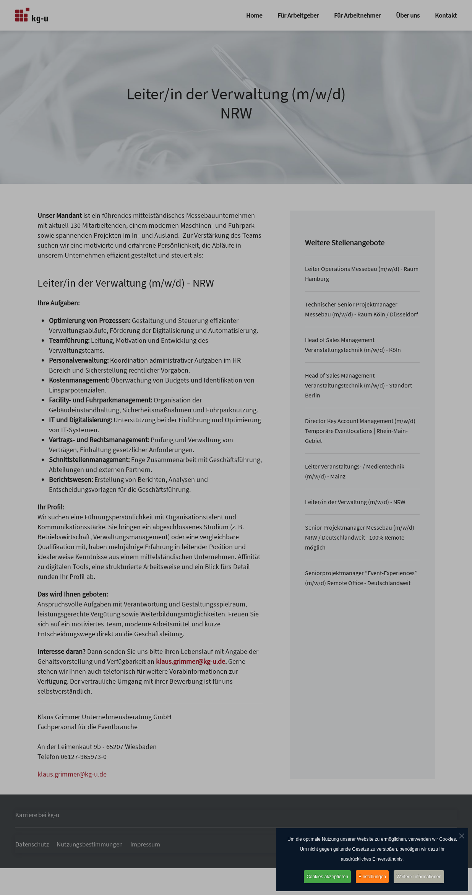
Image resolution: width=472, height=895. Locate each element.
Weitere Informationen (420, 876)
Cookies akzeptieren (326, 876)
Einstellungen (372, 876)
